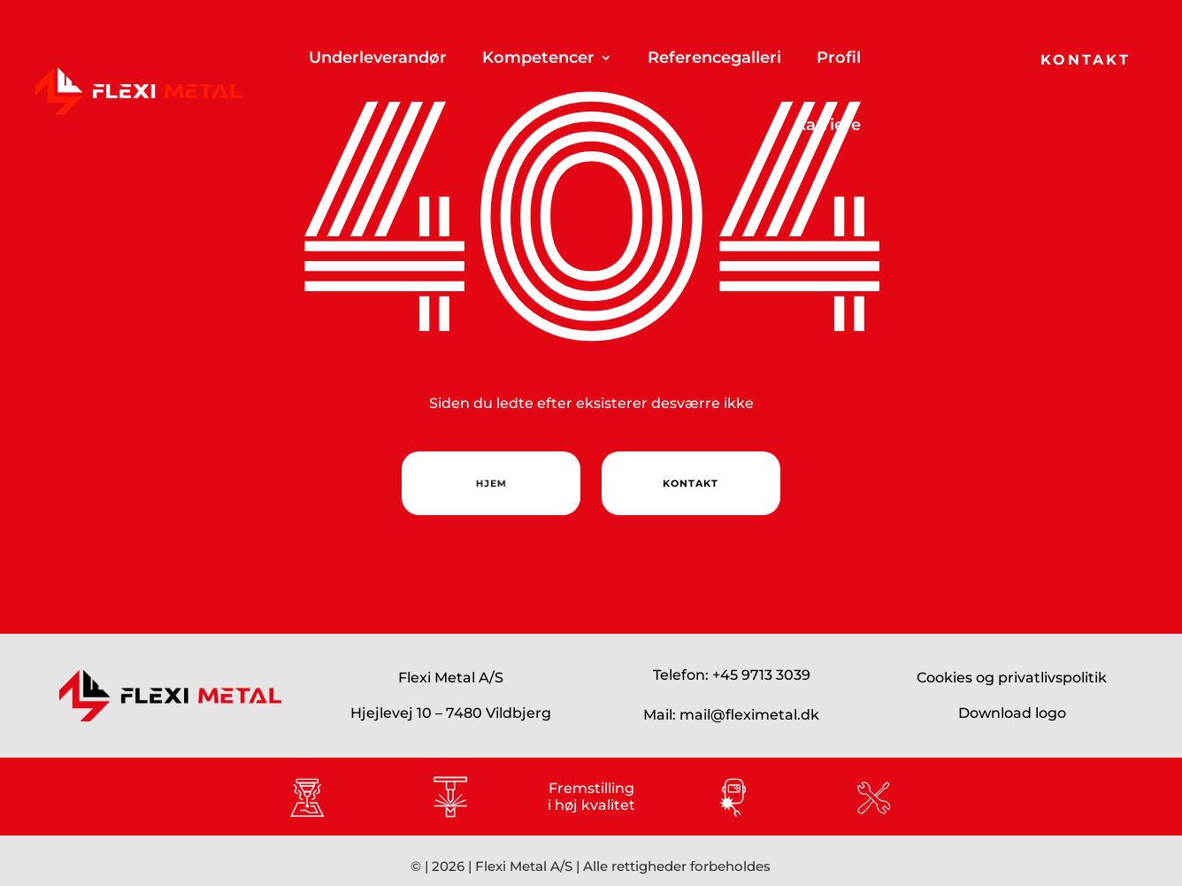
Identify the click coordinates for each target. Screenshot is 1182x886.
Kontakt (1085, 59)
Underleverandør (378, 57)
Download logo (1012, 713)
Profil (839, 57)
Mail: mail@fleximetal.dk (731, 714)
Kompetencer (538, 57)
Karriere (827, 125)
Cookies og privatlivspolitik (1012, 677)
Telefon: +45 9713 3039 (731, 674)
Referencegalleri (714, 57)
